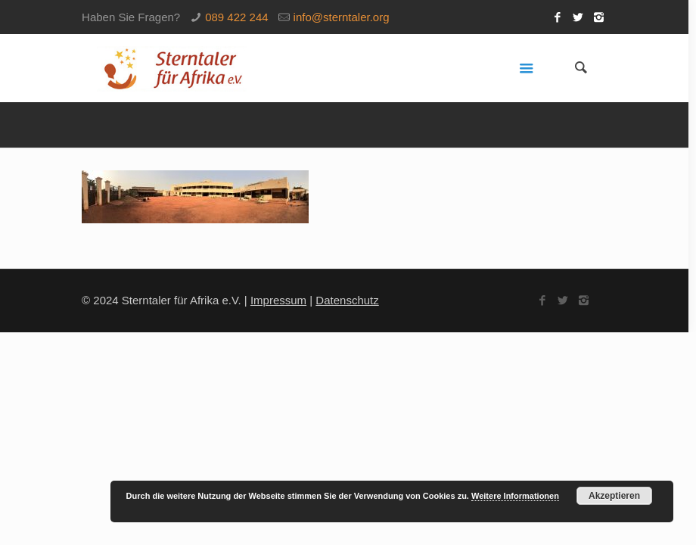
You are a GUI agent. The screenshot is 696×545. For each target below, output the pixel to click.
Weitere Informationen (515, 495)
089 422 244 (236, 17)
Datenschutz (346, 300)
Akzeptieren (614, 495)
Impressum (278, 300)
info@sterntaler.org (342, 17)
